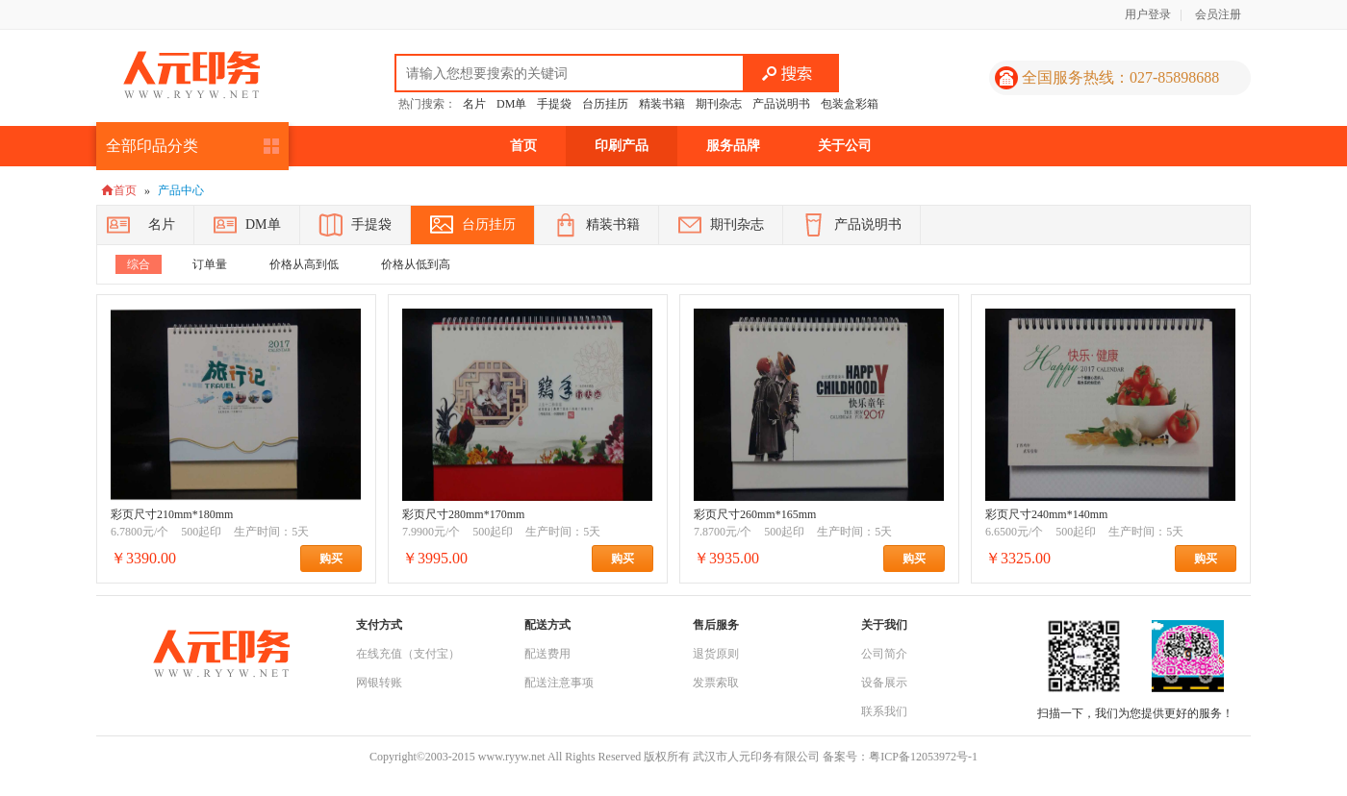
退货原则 (716, 653)
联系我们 (884, 711)
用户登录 (1148, 14)
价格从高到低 (304, 264)
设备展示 (884, 682)
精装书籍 (662, 104)
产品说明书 (781, 104)
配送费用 (547, 653)
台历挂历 (605, 104)
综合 (138, 264)
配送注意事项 (559, 682)
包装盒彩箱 (849, 104)
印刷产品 (621, 145)
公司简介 (884, 653)
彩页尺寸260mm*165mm (755, 514)
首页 (523, 145)
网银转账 (379, 682)
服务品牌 (733, 145)
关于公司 (845, 145)
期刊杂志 (719, 104)
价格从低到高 (415, 264)
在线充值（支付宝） (408, 653)
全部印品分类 (152, 145)
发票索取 (716, 682)
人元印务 (191, 75)
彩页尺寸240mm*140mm (1046, 514)
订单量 (209, 264)
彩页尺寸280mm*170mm (463, 514)
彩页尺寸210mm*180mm (172, 514)
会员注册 (1218, 14)
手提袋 (554, 104)
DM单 (511, 104)
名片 (474, 104)
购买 (340, 558)
